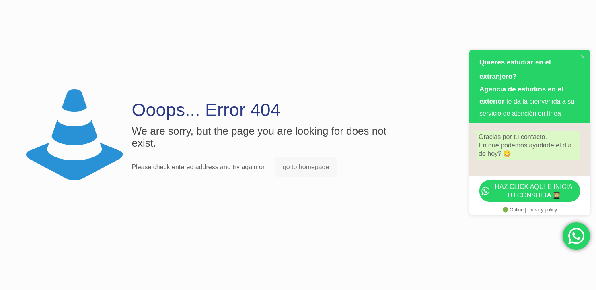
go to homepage (306, 167)
